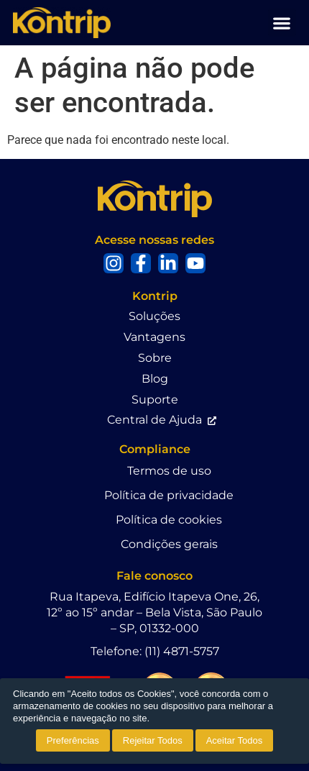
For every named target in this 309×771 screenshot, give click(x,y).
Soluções (154, 316)
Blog (155, 379)
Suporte (155, 399)
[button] (282, 23)
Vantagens (154, 337)
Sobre (155, 358)
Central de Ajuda (154, 419)
